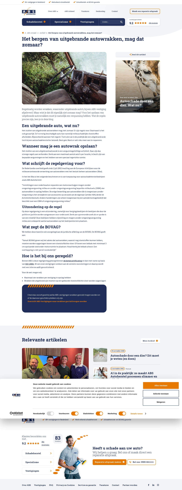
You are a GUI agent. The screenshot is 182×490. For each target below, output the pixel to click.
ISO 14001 (29, 264)
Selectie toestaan (161, 465)
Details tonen (137, 485)
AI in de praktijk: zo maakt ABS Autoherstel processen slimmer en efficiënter (133, 377)
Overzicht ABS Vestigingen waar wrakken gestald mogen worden (57, 301)
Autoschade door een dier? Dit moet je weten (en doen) (134, 357)
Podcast (129, 369)
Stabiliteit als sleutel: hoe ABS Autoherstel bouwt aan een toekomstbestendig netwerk (131, 397)
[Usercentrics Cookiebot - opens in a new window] (16, 485)
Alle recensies (47, 441)
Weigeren (161, 473)
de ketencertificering (72, 260)
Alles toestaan (160, 457)
